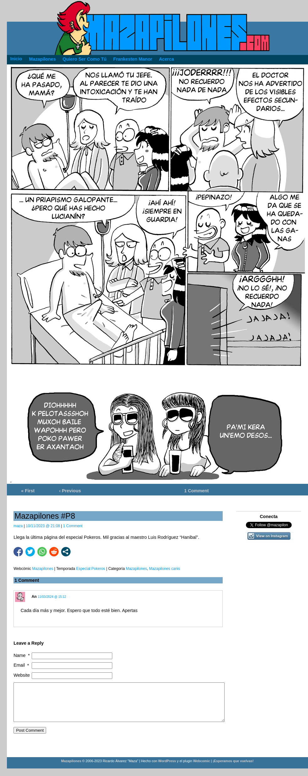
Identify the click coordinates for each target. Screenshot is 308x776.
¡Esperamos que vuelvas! (233, 768)
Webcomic (201, 768)
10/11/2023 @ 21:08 (43, 526)
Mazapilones (136, 568)
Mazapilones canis (164, 568)
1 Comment (196, 490)
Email (21, 665)
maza (18, 526)
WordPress (167, 768)
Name (22, 656)
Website (21, 675)
